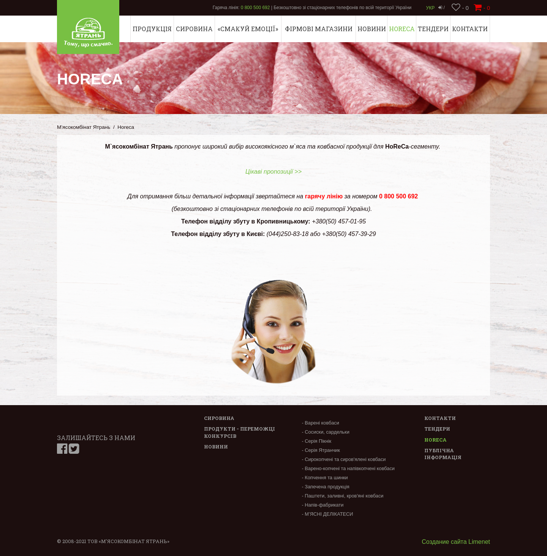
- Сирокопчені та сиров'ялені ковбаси (344, 459)
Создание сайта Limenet (456, 542)
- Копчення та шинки (325, 477)
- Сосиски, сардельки (325, 432)
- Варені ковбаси (320, 423)
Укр (430, 8)
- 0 (460, 8)
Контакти (470, 29)
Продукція (152, 29)
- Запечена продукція (325, 486)
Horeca (402, 29)
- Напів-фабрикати (322, 505)
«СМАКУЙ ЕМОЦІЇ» (248, 29)
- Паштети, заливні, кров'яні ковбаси (342, 496)
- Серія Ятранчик (321, 450)
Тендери (433, 29)
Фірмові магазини (319, 29)
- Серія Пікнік (316, 441)
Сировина (194, 29)
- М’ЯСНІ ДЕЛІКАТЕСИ (327, 514)
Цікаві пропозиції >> (273, 171)
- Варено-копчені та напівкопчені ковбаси (348, 468)
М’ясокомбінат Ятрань (83, 127)
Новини (371, 29)
